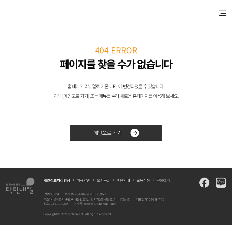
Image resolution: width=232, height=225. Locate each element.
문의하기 (163, 180)
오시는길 (103, 180)
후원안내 (123, 180)
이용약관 (83, 180)
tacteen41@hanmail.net (100, 203)
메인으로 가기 (116, 133)
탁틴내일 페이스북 (204, 183)
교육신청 (143, 180)
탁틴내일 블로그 (221, 183)
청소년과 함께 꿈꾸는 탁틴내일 (116, 13)
